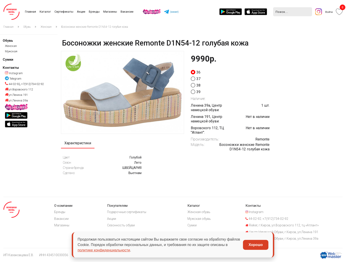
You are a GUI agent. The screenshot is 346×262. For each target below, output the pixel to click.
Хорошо (256, 245)
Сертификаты (63, 11)
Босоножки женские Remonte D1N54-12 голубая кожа (94, 26)
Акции (81, 11)
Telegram (13, 78)
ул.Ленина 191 (16, 95)
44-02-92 (12, 84)
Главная (30, 11)
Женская (46, 26)
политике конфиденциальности (104, 250)
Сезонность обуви (121, 225)
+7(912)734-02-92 (32, 84)
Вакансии (127, 11)
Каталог (45, 11)
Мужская (11, 51)
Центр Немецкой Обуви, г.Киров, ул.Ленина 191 (281, 232)
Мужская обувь (199, 219)
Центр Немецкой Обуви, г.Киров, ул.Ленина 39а (281, 238)
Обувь (27, 26)
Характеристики (77, 143)
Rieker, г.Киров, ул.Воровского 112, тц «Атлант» (282, 225)
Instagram (14, 73)
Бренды (94, 11)
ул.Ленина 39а (16, 100)
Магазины (110, 11)
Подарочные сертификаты (126, 212)
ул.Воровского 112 (19, 89)
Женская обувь (198, 212)
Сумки (8, 59)
